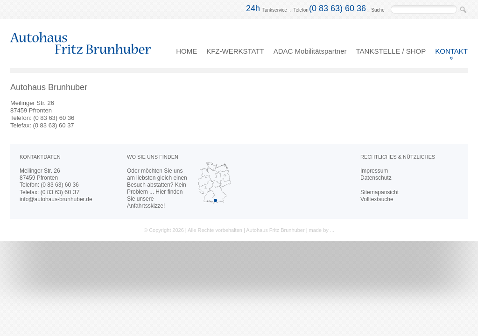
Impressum (374, 171)
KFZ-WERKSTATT (235, 51)
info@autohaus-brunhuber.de (56, 199)
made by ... (321, 230)
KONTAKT (451, 51)
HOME (186, 51)
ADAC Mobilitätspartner (310, 51)
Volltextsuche (377, 199)
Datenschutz (376, 178)
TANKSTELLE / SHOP (391, 51)
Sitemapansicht (379, 192)
